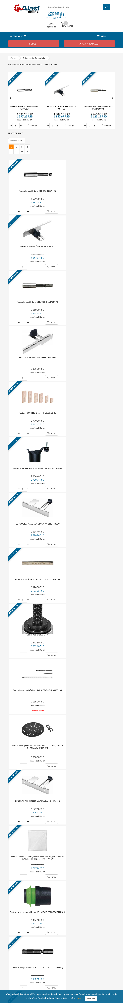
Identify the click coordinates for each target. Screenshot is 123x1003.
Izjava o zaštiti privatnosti (21, 953)
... (11, 151)
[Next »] (27, 151)
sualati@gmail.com (56, 17)
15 (16, 151)
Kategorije (18, 36)
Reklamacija (15, 949)
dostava (57, 824)
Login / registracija (74, 937)
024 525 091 (57, 12)
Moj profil (70, 941)
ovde (79, 998)
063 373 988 (57, 15)
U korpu (33, 125)
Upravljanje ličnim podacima (78, 945)
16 (22, 151)
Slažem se (91, 998)
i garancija (67, 839)
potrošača (64, 853)
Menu (102, 36)
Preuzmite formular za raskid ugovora (82, 949)
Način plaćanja (16, 941)
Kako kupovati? (17, 937)
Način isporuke (17, 945)
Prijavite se (105, 804)
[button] (16, 140)
